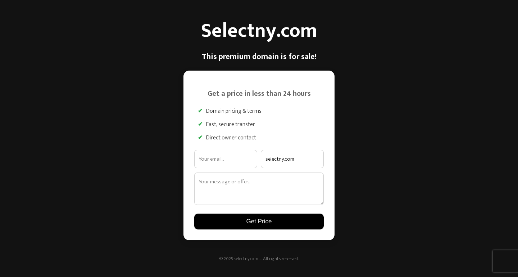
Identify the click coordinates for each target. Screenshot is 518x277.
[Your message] (259, 189)
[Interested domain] (292, 159)
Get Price (259, 221)
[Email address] (225, 159)
